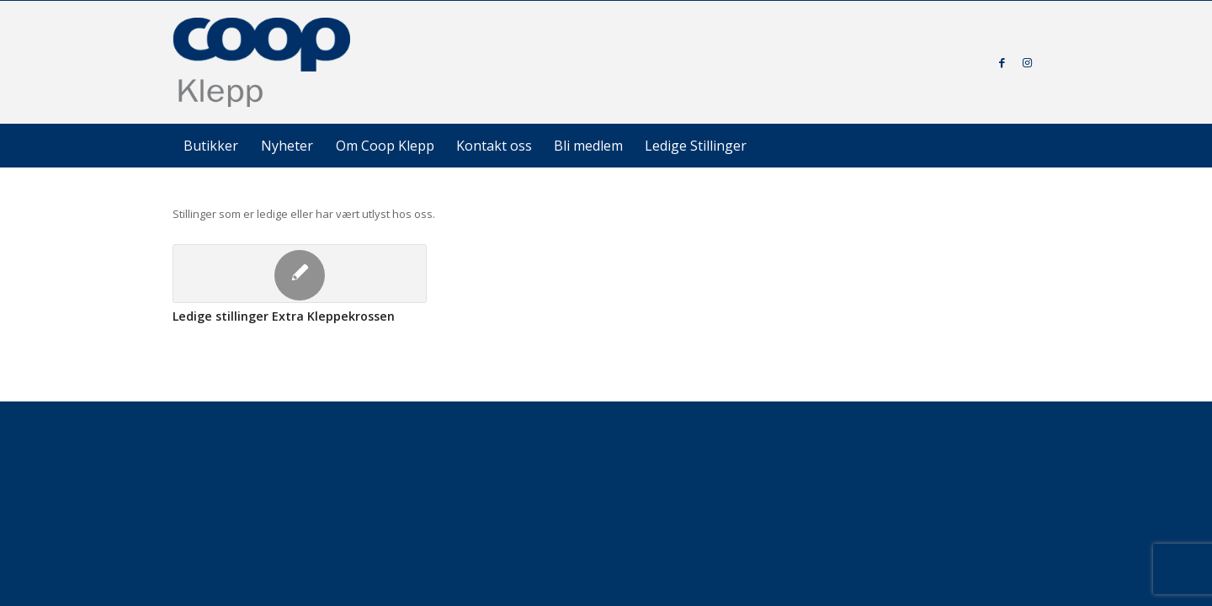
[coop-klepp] (263, 62)
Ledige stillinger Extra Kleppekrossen (284, 316)
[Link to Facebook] (1001, 62)
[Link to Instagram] (1026, 62)
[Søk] (1001, 146)
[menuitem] (211, 146)
